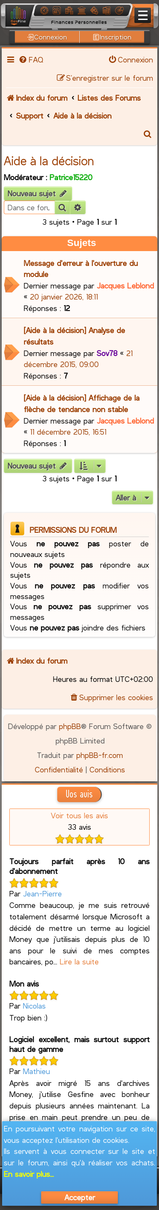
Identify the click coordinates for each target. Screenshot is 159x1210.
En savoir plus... (29, 1174)
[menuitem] (30, 59)
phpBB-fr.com (99, 755)
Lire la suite (79, 961)
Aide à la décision (49, 160)
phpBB (70, 726)
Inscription (112, 37)
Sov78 (107, 353)
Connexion (47, 37)
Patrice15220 (71, 177)
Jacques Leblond (125, 285)
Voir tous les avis (79, 815)
